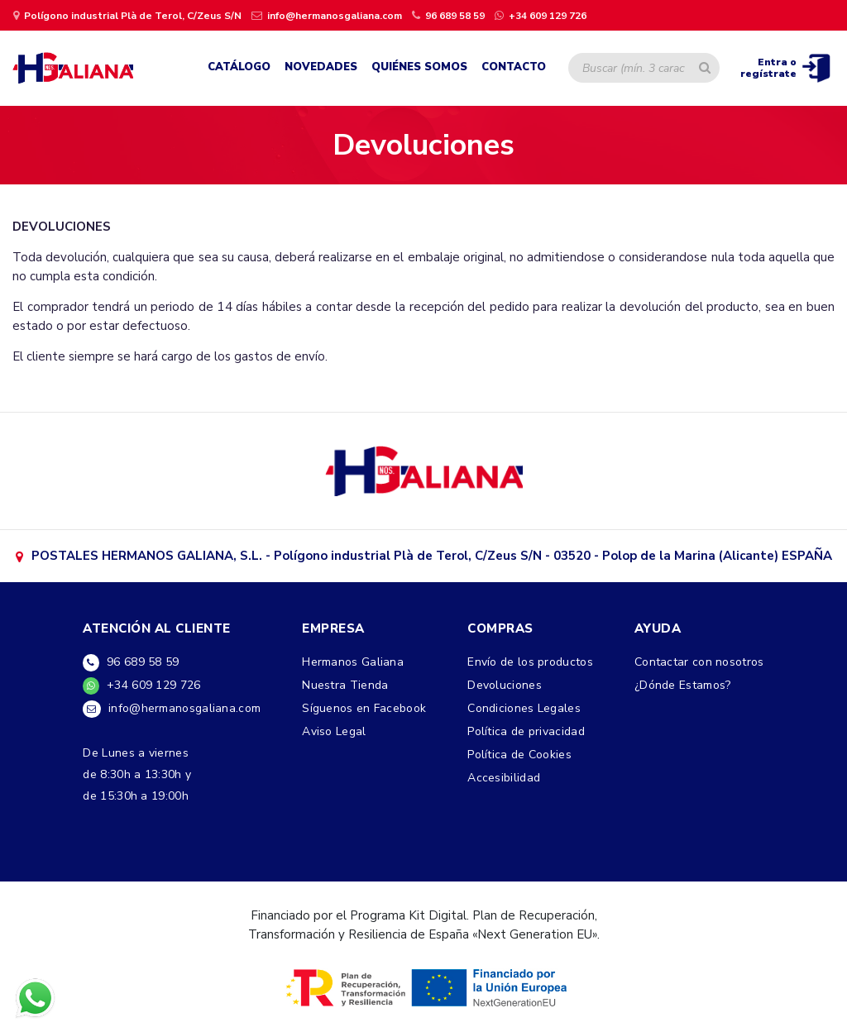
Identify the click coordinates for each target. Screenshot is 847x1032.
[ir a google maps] (424, 469)
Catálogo (239, 67)
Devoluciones (504, 685)
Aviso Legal (334, 731)
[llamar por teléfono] (448, 14)
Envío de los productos (530, 662)
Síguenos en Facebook (364, 708)
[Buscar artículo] (704, 68)
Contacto (513, 67)
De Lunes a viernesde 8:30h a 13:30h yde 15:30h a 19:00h (137, 774)
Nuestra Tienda (345, 685)
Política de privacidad (526, 731)
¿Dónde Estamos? (682, 685)
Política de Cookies (519, 754)
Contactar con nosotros (699, 662)
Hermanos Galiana (353, 662)
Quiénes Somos (419, 67)
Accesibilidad (503, 778)
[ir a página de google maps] (127, 14)
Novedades (321, 67)
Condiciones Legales (524, 708)
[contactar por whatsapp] (540, 14)
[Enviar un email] (326, 14)
